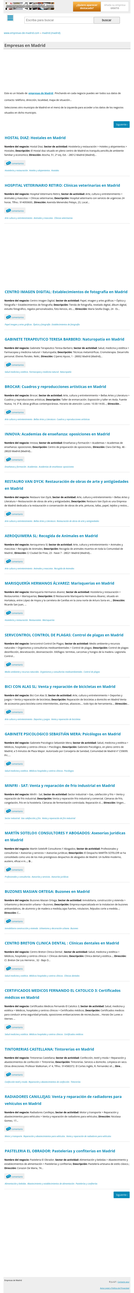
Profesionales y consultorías (17, 876)
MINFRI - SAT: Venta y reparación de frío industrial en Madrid (60, 785)
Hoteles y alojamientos (39, 170)
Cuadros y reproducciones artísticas (73, 419)
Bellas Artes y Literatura (44, 419)
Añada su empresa (114, 6)
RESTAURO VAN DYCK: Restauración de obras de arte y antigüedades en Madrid (66, 485)
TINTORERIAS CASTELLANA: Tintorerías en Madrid (49, 1049)
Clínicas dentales (72, 975)
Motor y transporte (13, 1136)
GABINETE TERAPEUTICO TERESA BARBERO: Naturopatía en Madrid (64, 339)
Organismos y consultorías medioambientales (61, 671)
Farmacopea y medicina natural (44, 371)
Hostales (55, 170)
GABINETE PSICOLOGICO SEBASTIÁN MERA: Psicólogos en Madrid (63, 734)
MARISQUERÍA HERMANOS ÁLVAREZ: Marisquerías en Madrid (59, 583)
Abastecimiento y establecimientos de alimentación (51, 1183)
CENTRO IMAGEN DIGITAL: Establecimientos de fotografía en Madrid (66, 291)
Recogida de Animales (64, 568)
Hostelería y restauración (16, 170)
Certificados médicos (73, 1034)
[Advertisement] (67, 69)
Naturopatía (65, 371)
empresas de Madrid (40, 93)
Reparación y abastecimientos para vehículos (44, 1136)
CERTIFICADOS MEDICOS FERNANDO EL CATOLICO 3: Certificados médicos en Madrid (63, 994)
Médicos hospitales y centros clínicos (46, 770)
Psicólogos (69, 770)
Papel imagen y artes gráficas (18, 324)
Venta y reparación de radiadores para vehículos (88, 1136)
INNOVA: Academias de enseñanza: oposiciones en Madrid (57, 434)
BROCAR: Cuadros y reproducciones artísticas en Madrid (55, 386)
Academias (33, 466)
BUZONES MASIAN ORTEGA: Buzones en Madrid (47, 891)
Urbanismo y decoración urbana (54, 928)
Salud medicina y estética (16, 371)
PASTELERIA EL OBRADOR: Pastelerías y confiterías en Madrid (60, 1151)
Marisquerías (48, 620)
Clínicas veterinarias (63, 218)
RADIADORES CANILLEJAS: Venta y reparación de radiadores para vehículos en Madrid (63, 1100)
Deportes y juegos (42, 719)
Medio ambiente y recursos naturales (22, 671)
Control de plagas (92, 671)
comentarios (15, 163)
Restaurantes (35, 620)
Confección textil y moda (16, 1081)
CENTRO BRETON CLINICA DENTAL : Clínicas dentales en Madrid (62, 943)
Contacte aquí (123, 1282)
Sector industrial (12, 818)
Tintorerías (76, 1081)
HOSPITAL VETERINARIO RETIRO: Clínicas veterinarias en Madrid (62, 185)
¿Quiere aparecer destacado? (86, 6)
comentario (14, 459)
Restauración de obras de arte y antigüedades (78, 521)
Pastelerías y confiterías (86, 1183)
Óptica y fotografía (41, 324)
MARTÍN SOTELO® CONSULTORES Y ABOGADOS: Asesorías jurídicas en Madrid (65, 836)
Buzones (74, 928)
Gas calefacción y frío (31, 818)
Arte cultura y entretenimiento (18, 218)
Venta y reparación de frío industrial (58, 818)
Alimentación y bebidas (15, 1183)
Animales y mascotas (43, 218)
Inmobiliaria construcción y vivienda (21, 928)
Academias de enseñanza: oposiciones (56, 466)
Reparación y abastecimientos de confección (49, 1081)
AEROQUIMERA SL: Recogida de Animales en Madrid (51, 535)
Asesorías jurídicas (60, 876)
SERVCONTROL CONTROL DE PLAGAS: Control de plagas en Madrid (64, 635)
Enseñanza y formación (15, 466)
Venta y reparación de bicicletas (65, 719)
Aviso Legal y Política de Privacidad (114, 1288)
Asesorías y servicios (41, 876)
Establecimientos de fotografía (66, 324)
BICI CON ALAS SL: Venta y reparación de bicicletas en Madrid (60, 686)
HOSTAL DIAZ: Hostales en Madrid (35, 137)
